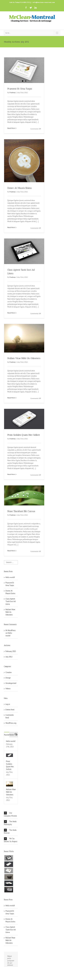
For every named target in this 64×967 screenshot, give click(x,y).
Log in (8, 709)
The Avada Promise (10, 836)
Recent (11, 740)
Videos (8, 694)
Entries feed (10, 715)
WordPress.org (11, 728)
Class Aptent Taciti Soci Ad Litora (11, 606)
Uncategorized (11, 688)
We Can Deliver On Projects (10, 845)
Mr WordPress (11, 635)
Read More (11, 128)
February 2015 (11, 656)
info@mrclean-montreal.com (44, 2)
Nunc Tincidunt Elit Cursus (21, 511)
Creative (9, 677)
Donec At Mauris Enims (19, 188)
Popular (6, 740)
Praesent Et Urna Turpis (19, 88)
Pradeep (13, 92)
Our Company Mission (10, 819)
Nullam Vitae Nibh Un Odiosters (23, 358)
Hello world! (10, 582)
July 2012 (9, 662)
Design (8, 683)
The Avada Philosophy (10, 828)
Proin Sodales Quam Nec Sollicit (23, 434)
